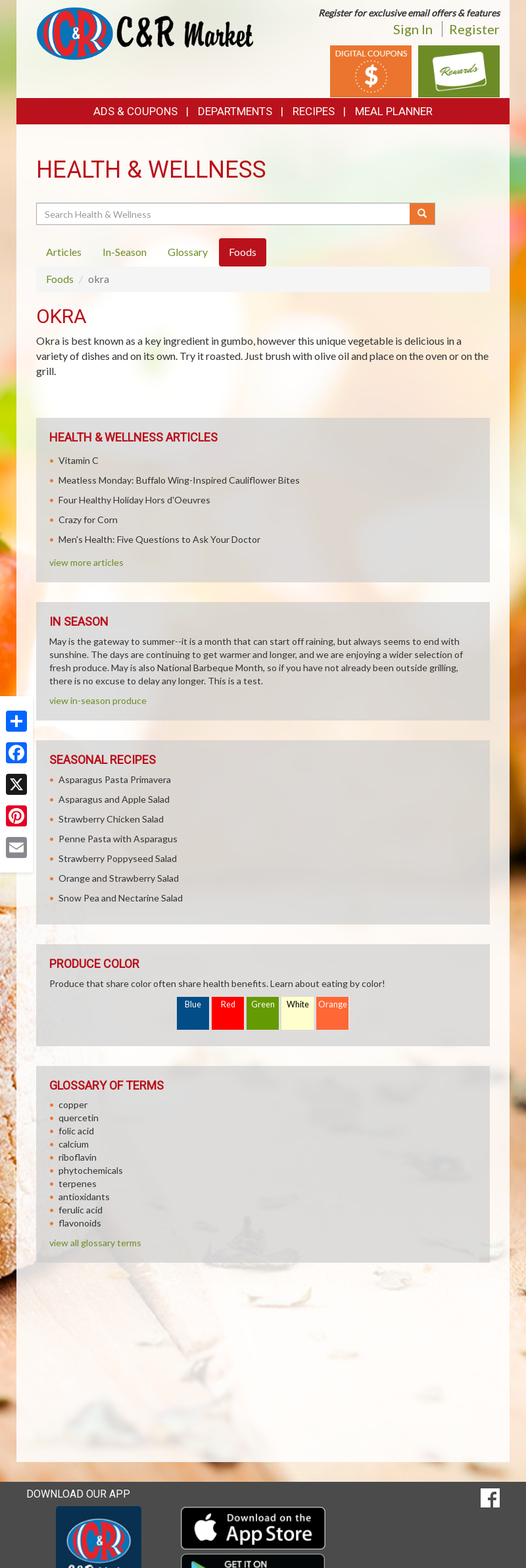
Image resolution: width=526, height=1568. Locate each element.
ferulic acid (81, 1209)
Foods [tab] (242, 251)
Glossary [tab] (188, 251)
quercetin (79, 1117)
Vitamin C (79, 460)
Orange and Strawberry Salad (119, 878)
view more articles (86, 562)
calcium (74, 1144)
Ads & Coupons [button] (135, 111)
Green (263, 1004)
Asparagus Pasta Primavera (115, 779)
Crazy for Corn (88, 519)
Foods (60, 278)
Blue (193, 1004)
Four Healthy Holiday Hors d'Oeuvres (134, 499)
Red (228, 1004)
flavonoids (80, 1222)
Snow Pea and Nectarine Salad (121, 897)
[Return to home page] (144, 32)
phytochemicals (91, 1170)
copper (73, 1104)
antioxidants (84, 1196)
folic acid (76, 1130)
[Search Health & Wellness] (224, 214)
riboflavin (78, 1157)
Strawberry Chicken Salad (111, 818)
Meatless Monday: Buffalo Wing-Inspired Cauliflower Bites (179, 480)
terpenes (78, 1183)
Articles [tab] (64, 251)
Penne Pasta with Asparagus (118, 838)
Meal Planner (394, 111)
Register (474, 29)
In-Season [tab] (125, 251)
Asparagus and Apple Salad (114, 799)
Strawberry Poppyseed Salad (118, 858)
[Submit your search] (422, 214)
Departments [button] (235, 111)
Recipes (314, 111)
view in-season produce (98, 700)
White (298, 1004)
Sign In (413, 29)
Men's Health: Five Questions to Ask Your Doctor (159, 539)
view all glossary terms (95, 1242)
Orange (332, 1004)
